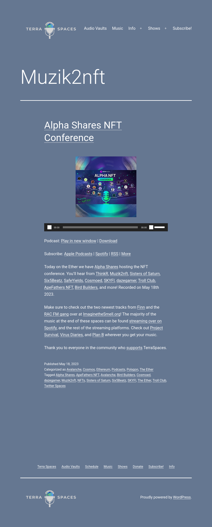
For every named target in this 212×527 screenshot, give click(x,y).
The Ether (146, 369)
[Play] (49, 227)
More (126, 253)
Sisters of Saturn (145, 273)
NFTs (81, 380)
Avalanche (73, 369)
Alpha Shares (106, 266)
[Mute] (151, 227)
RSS (114, 253)
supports (134, 347)
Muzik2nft (119, 273)
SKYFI (109, 280)
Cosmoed (93, 280)
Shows (154, 28)
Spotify (101, 253)
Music (117, 28)
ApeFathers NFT (58, 287)
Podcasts (118, 369)
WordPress (182, 497)
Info (132, 28)
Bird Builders (86, 287)
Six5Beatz (53, 280)
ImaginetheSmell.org (101, 314)
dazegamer (126, 280)
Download (108, 240)
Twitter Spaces (55, 386)
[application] (106, 227)
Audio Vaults (95, 28)
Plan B (98, 334)
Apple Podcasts (78, 253)
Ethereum (103, 369)
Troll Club (146, 280)
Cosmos (89, 369)
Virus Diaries (71, 334)
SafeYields (73, 280)
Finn (141, 307)
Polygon (132, 369)
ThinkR (102, 273)
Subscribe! (182, 28)
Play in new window (78, 240)
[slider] (100, 227)
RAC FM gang (56, 314)
